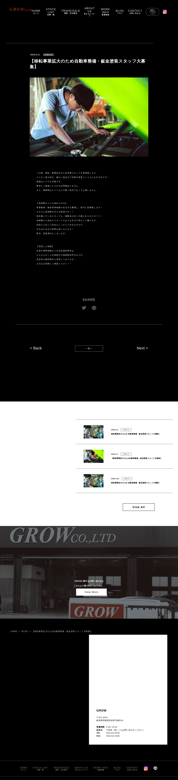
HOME (14, 632)
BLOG (25, 632)
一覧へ (89, 349)
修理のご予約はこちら (152, 11)
